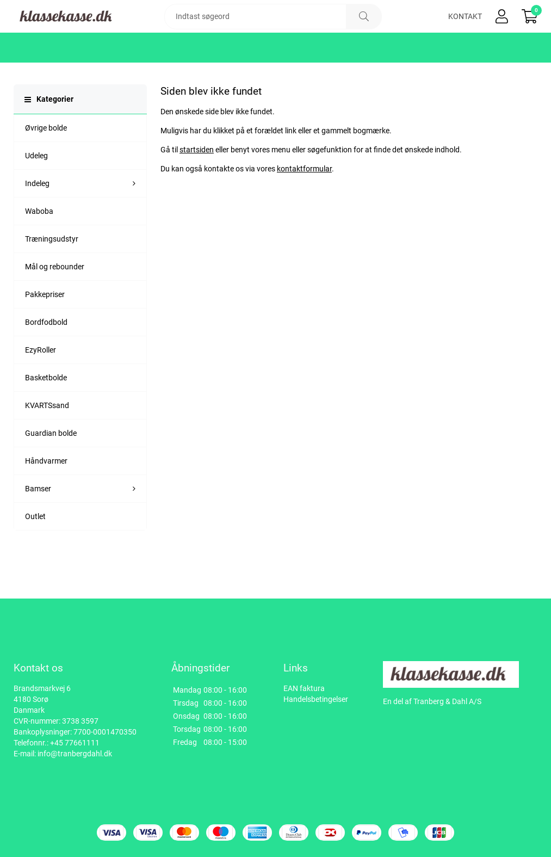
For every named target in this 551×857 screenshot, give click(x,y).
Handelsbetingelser (315, 699)
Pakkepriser (45, 327)
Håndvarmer (46, 493)
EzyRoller (40, 382)
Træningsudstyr (51, 271)
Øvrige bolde (46, 160)
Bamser (38, 521)
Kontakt (465, 32)
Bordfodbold (46, 354)
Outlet (35, 549)
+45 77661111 (75, 742)
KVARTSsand (47, 438)
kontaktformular (304, 201)
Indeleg (37, 216)
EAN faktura (304, 688)
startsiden (196, 182)
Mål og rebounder (54, 299)
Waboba (39, 243)
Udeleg (36, 188)
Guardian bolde (51, 465)
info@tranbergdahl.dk (75, 753)
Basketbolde (46, 410)
